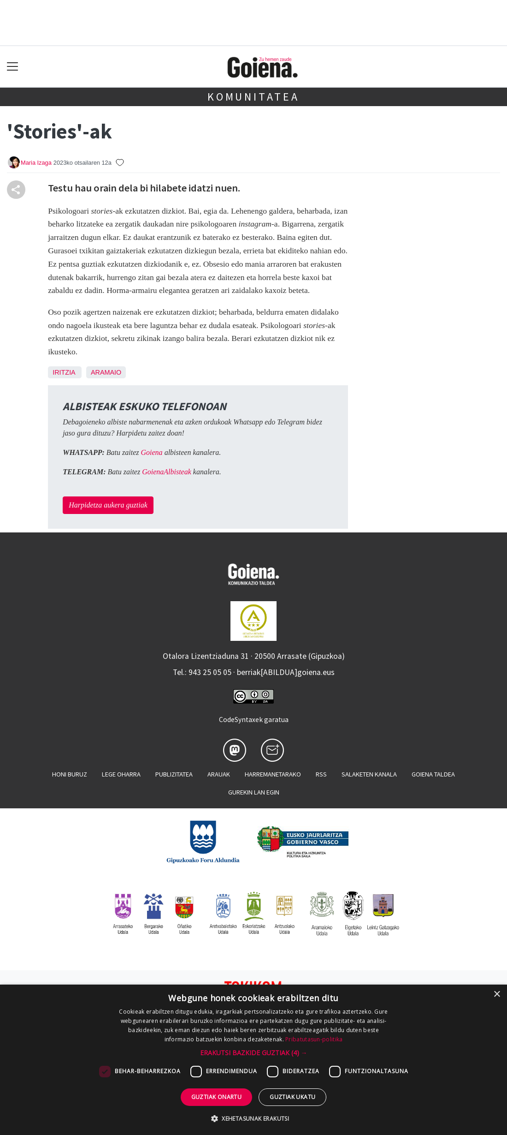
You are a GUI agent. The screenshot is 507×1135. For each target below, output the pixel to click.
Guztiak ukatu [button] (292, 1097)
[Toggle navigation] (13, 67)
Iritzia (64, 372)
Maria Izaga (36, 162)
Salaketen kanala (369, 774)
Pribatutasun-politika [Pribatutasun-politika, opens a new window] (313, 1039)
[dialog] (253, 1060)
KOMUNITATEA (253, 97)
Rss (321, 774)
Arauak (218, 774)
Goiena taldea (433, 774)
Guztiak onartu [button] (216, 1097)
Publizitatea (174, 774)
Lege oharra (121, 774)
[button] (253, 1052)
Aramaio (106, 372)
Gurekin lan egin (253, 792)
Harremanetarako (273, 774)
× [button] (496, 994)
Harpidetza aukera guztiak (108, 505)
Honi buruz (69, 774)
